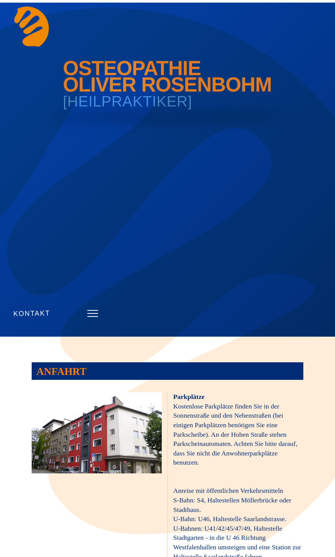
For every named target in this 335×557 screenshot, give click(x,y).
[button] (92, 313)
